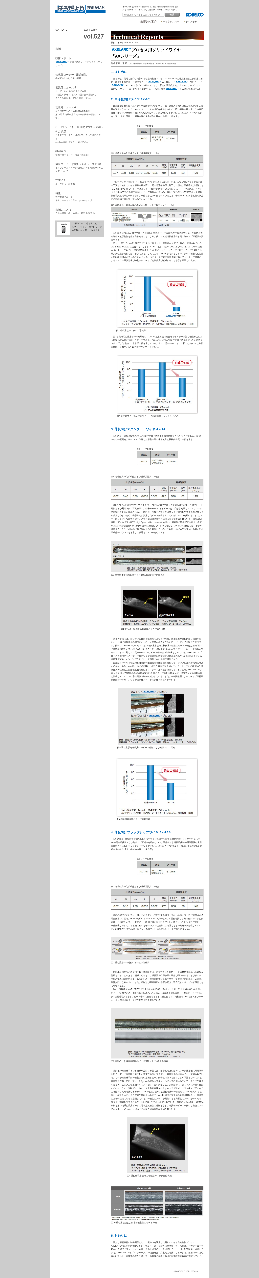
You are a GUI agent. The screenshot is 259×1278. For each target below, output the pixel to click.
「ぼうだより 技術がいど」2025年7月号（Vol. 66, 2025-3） (142, 182)
